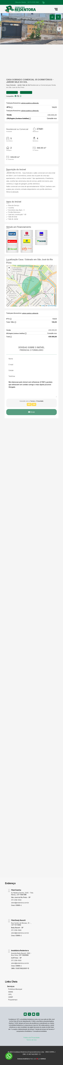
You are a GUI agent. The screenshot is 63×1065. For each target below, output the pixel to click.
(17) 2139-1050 (16, 900)
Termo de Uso (31, 1040)
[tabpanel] (31, 28)
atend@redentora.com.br (20, 903)
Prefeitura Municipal (15, 989)
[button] (43, 2)
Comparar (26, 92)
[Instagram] (37, 1014)
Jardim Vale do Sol (23, 85)
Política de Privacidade (32, 1037)
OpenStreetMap (51, 305)
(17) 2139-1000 (16, 960)
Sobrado (13, 85)
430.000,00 (52, 115)
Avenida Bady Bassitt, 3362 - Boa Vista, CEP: (21, 954)
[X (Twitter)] (29, 1014)
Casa (8, 85)
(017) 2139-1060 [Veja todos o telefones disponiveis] (33, 2)
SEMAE (10, 992)
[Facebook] (25, 1014)
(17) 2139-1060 (16, 930)
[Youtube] (33, 1014)
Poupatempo (12, 1000)
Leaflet (42, 305)
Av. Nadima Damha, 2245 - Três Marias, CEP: (22, 893)
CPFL (10, 994)
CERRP (10, 997)
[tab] (52, 17)
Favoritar (12, 92)
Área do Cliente (20, 2)
